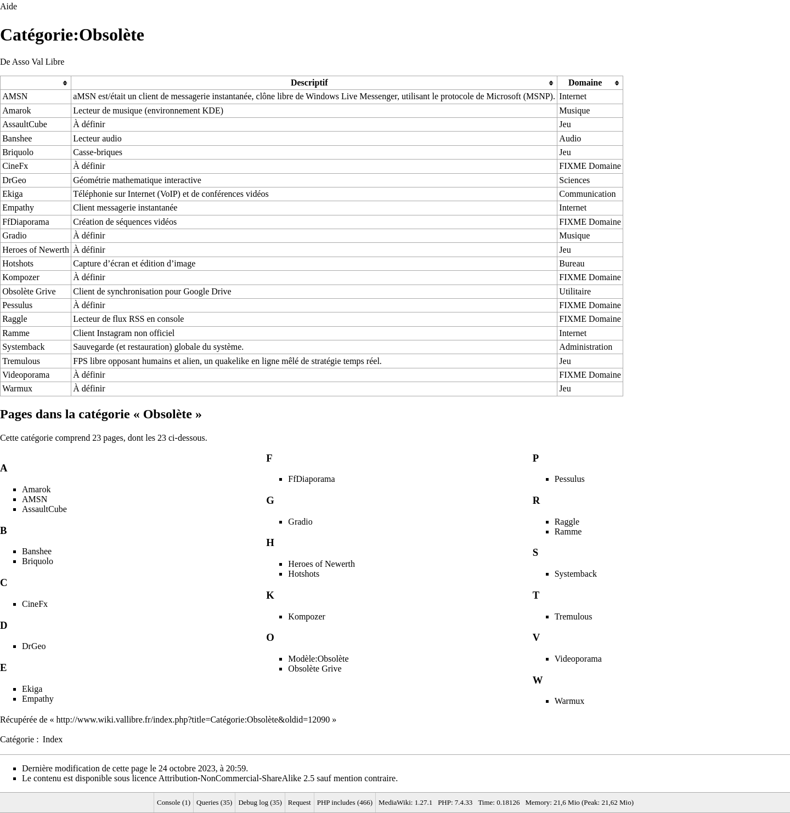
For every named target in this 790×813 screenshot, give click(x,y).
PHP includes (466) (345, 802)
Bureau (571, 263)
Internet (572, 96)
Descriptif (309, 82)
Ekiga (12, 193)
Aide (8, 6)
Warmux (17, 388)
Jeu (565, 124)
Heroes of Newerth (35, 249)
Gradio (14, 235)
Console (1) (173, 802)
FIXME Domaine (589, 165)
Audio (570, 138)
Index (53, 739)
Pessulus (17, 305)
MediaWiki (395, 802)
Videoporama (25, 374)
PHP (444, 802)
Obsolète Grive (28, 291)
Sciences (574, 180)
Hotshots (17, 263)
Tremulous (21, 361)
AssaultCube (24, 124)
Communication (587, 193)
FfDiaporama (25, 221)
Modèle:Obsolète (318, 658)
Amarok (16, 110)
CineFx (15, 165)
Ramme (16, 333)
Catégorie (17, 739)
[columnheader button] (36, 82)
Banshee (17, 138)
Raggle (14, 318)
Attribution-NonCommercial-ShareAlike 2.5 (236, 778)
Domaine (585, 82)
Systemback (23, 346)
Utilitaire (575, 291)
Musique (574, 110)
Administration (585, 346)
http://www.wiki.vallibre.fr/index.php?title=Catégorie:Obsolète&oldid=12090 (193, 719)
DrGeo (14, 180)
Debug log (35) (259, 802)
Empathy (18, 207)
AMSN (14, 96)
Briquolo (17, 152)
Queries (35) (214, 802)
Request (299, 802)
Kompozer (21, 277)
